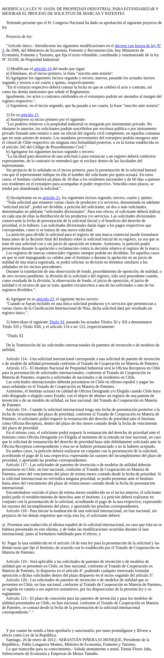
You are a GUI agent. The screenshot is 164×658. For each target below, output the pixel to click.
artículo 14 (43, 69)
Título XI (56, 322)
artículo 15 (29, 115)
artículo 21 (51, 197)
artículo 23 (45, 299)
